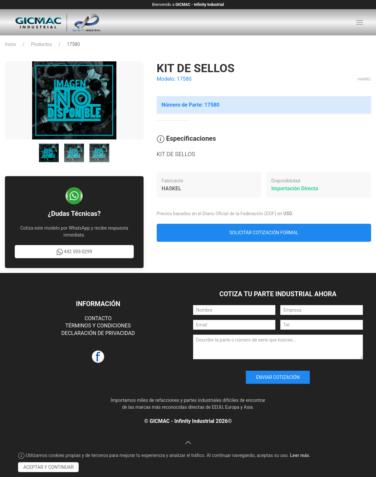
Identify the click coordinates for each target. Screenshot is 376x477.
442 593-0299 (74, 252)
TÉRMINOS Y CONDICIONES (98, 325)
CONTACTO (98, 318)
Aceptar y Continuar (48, 467)
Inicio (10, 44)
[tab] (49, 153)
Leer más (299, 455)
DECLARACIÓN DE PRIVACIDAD (98, 333)
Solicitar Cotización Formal (263, 232)
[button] (359, 22)
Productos (41, 44)
